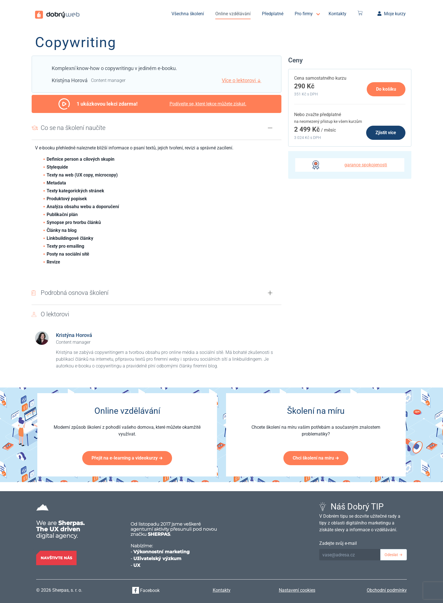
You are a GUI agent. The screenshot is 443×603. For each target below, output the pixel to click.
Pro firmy (304, 13)
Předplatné (272, 13)
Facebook (146, 590)
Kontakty (337, 13)
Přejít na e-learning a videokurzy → (127, 458)
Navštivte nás (56, 558)
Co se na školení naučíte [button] (73, 127)
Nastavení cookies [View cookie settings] (297, 590)
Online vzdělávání (233, 13)
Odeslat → (394, 554)
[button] (270, 128)
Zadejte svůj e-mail (338, 543)
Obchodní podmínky (387, 590)
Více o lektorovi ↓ (241, 80)
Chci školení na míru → (316, 458)
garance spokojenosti (365, 164)
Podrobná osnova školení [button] (74, 292)
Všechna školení (187, 13)
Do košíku (386, 89)
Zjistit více (385, 132)
